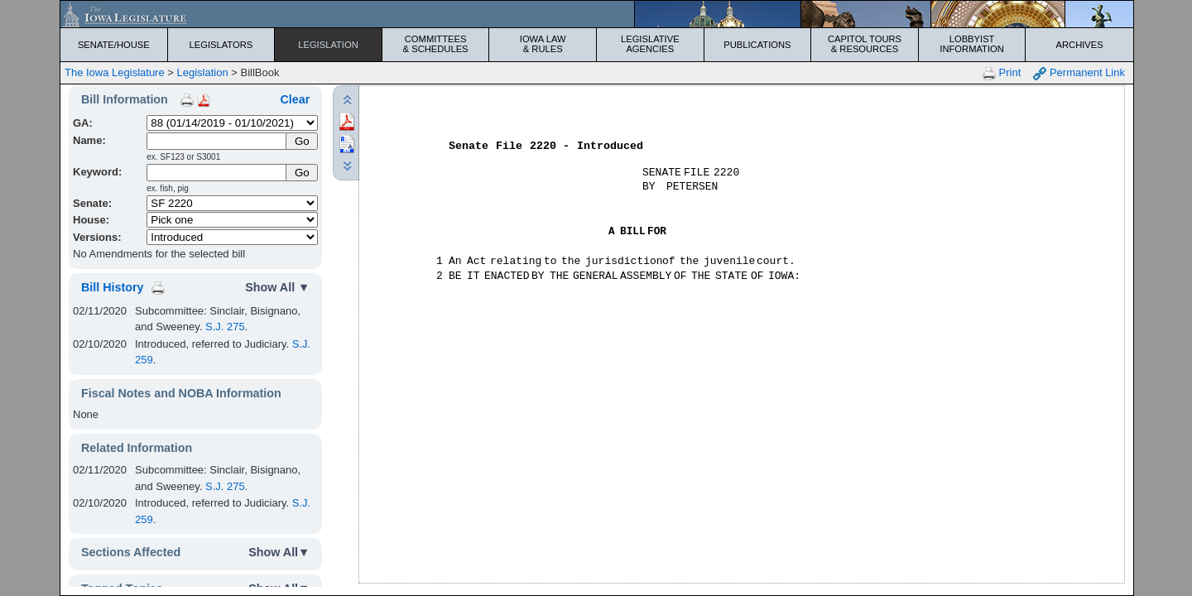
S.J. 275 (225, 326)
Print (1002, 73)
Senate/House (114, 45)
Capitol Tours (864, 44)
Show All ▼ (277, 287)
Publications (757, 45)
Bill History (112, 287)
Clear (295, 99)
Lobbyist (972, 44)
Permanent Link (1079, 73)
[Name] (217, 141)
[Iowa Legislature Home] (596, 14)
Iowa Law (542, 44)
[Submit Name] (302, 141)
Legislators (221, 45)
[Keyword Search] (217, 172)
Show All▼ (279, 552)
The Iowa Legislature (115, 72)
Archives (1079, 45)
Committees (435, 44)
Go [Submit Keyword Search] (302, 172)
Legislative (650, 44)
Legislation (328, 45)
